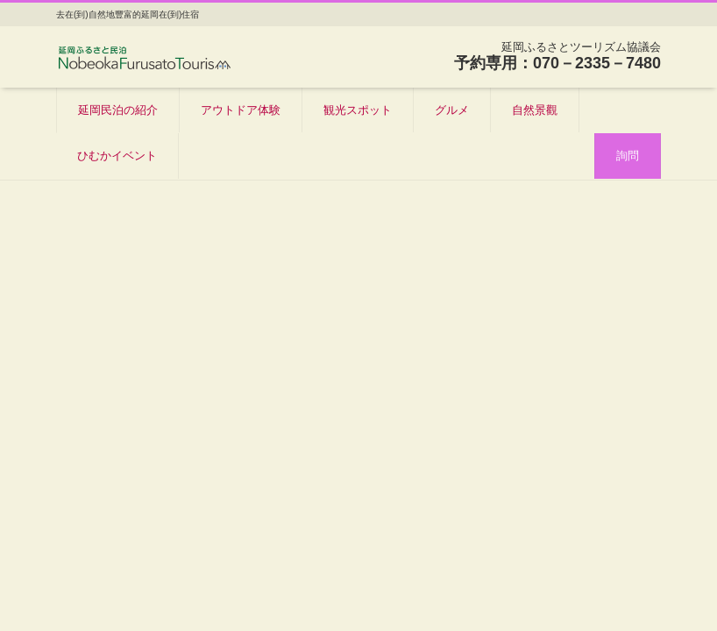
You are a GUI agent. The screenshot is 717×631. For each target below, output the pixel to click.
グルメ (452, 110)
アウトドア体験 (240, 110)
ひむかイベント (117, 155)
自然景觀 (534, 110)
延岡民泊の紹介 (118, 110)
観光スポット (357, 110)
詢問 (627, 155)
